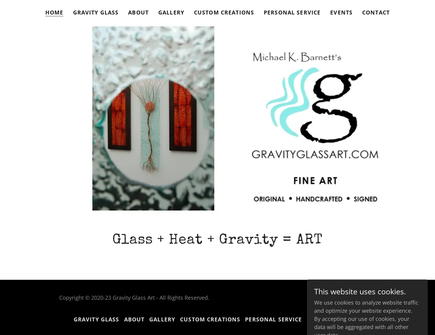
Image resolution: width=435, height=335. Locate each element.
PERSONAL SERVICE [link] (292, 12)
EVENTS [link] (341, 12)
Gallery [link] (171, 12)
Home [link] (54, 12)
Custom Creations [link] (224, 12)
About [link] (138, 12)
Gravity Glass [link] (96, 12)
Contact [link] (376, 12)
